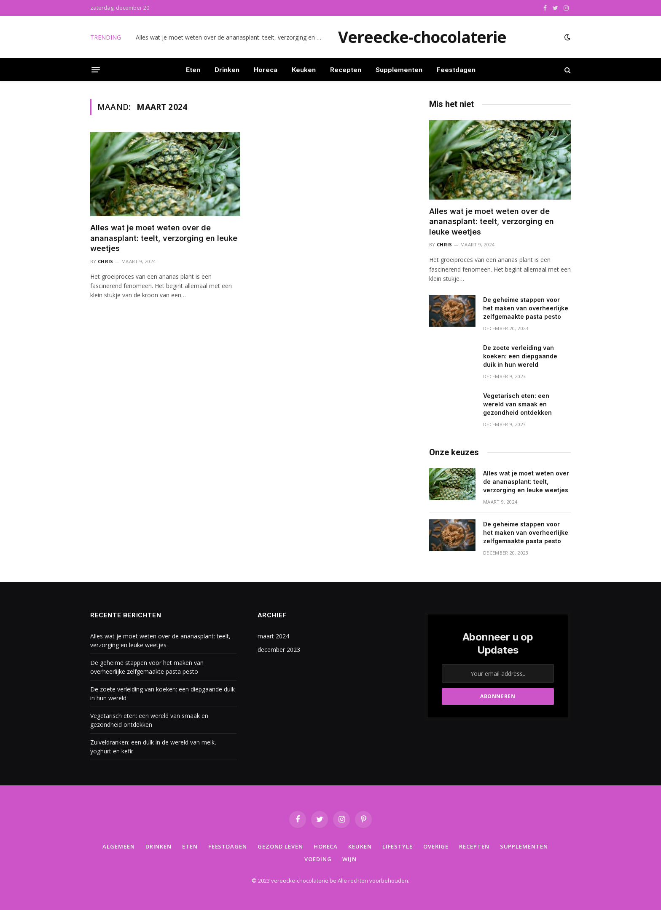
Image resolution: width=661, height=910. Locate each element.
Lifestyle (397, 846)
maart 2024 (273, 636)
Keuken (304, 70)
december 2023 (279, 650)
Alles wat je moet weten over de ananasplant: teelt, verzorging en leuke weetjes (230, 37)
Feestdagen (456, 70)
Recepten (345, 70)
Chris (105, 261)
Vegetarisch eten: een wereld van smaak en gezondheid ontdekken (517, 404)
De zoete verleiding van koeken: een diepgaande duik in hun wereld (520, 356)
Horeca (265, 70)
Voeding (317, 859)
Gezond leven (280, 846)
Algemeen (118, 846)
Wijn (349, 859)
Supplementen (399, 70)
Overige (436, 846)
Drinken (227, 70)
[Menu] (95, 70)
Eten (193, 70)
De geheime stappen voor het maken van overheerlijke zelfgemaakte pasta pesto (525, 308)
